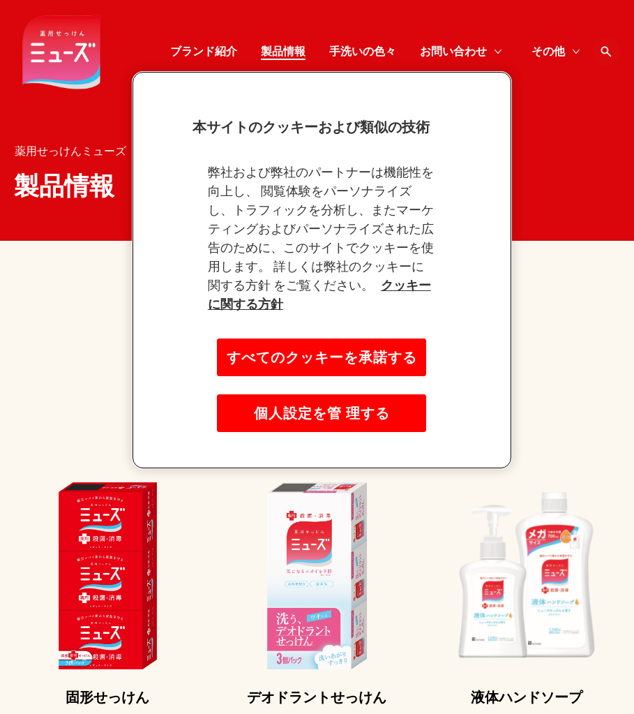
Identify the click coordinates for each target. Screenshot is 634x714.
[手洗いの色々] (363, 52)
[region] (322, 269)
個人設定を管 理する (322, 413)
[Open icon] (606, 52)
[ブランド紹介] (203, 52)
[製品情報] (283, 52)
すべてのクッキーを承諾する (322, 357)
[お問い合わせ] (453, 52)
